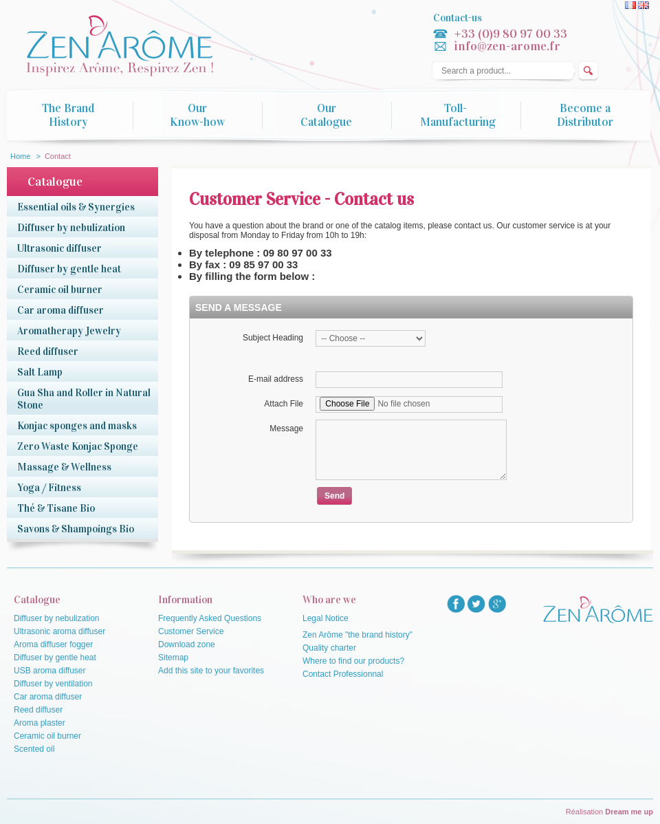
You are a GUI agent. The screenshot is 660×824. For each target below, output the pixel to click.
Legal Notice (325, 618)
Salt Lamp (40, 372)
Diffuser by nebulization (71, 227)
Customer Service (190, 631)
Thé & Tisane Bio (56, 508)
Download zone (186, 644)
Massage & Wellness (64, 467)
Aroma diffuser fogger (53, 644)
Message (286, 428)
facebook (456, 604)
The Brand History (68, 115)
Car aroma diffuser (60, 310)
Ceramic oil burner (59, 289)
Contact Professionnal (342, 674)
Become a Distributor (585, 115)
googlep (497, 604)
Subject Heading (273, 338)
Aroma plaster (39, 723)
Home (20, 156)
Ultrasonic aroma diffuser (59, 631)
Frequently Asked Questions (209, 618)
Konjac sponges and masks (77, 426)
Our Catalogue (326, 115)
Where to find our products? (353, 661)
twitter (476, 604)
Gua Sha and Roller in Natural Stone (84, 399)
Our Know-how (197, 115)
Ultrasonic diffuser (59, 248)
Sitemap (173, 657)
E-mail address (275, 379)
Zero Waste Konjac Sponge (77, 446)
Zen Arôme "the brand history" (357, 635)
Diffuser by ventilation (53, 684)
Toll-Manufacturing (458, 115)
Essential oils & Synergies (76, 207)
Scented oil (34, 749)
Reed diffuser (47, 351)
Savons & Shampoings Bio (75, 529)
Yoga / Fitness (49, 487)
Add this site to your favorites (211, 670)
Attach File (283, 404)
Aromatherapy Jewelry (69, 331)
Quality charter (329, 648)
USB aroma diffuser (50, 670)
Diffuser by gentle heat (69, 269)
